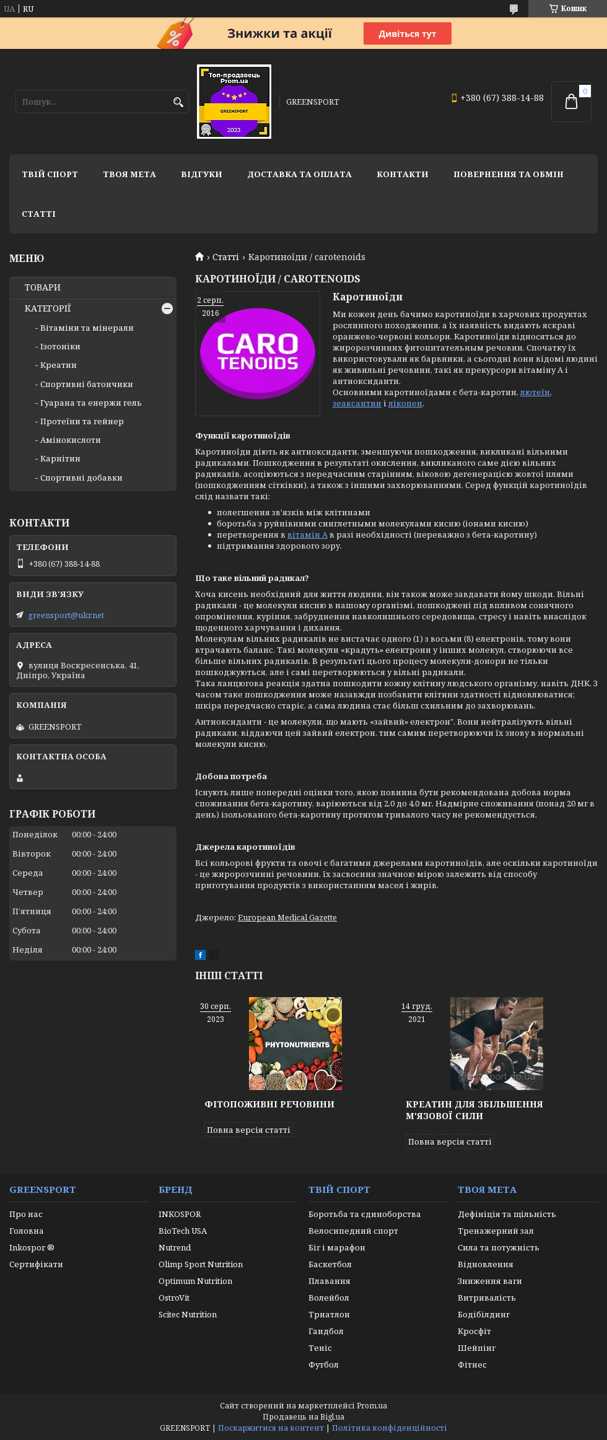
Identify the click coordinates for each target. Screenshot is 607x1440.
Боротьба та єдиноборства (364, 1214)
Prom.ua (372, 1405)
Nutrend (175, 1247)
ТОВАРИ (43, 287)
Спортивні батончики (86, 384)
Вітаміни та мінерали (87, 327)
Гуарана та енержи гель (91, 402)
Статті (39, 213)
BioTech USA (183, 1230)
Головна (26, 1230)
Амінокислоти (70, 439)
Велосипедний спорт (353, 1230)
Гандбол (326, 1331)
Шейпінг (477, 1347)
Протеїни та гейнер (82, 421)
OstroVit (174, 1297)
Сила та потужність (498, 1247)
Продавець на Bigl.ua (303, 1417)
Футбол (323, 1364)
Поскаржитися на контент (271, 1428)
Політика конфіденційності (389, 1428)
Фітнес (472, 1364)
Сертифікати (36, 1264)
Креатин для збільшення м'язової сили (474, 1110)
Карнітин (60, 458)
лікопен (405, 403)
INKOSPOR (180, 1214)
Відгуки (201, 174)
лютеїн (535, 392)
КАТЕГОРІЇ (48, 308)
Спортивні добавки (81, 477)
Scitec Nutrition (188, 1314)
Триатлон (329, 1314)
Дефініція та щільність (507, 1214)
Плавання (329, 1280)
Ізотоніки (60, 346)
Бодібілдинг (484, 1314)
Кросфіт (474, 1331)
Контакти (403, 174)
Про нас (26, 1214)
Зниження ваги (490, 1280)
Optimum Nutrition (195, 1280)
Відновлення (485, 1264)
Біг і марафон (336, 1247)
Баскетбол (330, 1264)
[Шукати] (178, 102)
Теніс (320, 1347)
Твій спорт (50, 174)
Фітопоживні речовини (269, 1104)
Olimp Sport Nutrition (201, 1264)
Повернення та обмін (508, 174)
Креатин (58, 364)
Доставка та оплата (299, 174)
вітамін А (307, 534)
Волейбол (328, 1297)
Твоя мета (129, 174)
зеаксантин (357, 403)
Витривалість (487, 1297)
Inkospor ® (32, 1247)
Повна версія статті (248, 1129)
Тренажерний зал (496, 1230)
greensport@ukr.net (66, 615)
